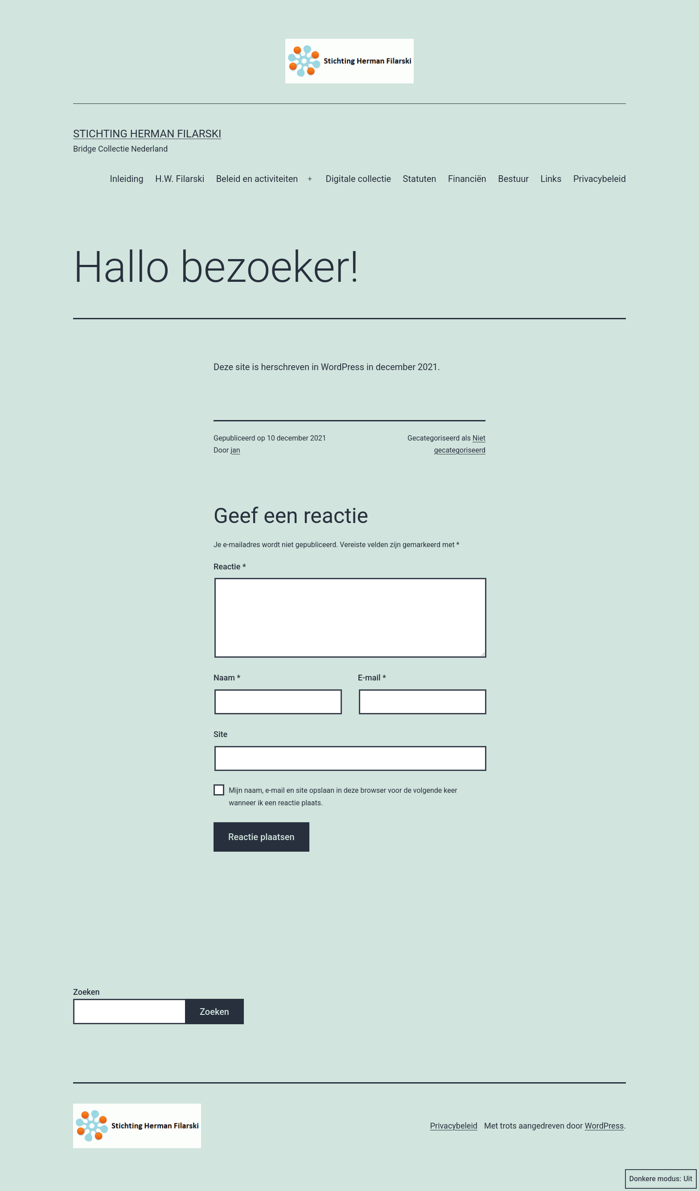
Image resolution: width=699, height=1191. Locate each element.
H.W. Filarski (179, 178)
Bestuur (513, 178)
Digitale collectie (358, 178)
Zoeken (86, 992)
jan (235, 450)
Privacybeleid (599, 178)
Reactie (230, 566)
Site (220, 734)
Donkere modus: (661, 1179)
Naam (227, 677)
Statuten (419, 178)
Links (550, 178)
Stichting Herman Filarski (147, 134)
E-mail (372, 677)
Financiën (467, 178)
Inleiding (127, 178)
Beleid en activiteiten (257, 178)
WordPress (604, 1125)
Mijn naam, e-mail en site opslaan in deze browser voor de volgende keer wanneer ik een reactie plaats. (343, 796)
